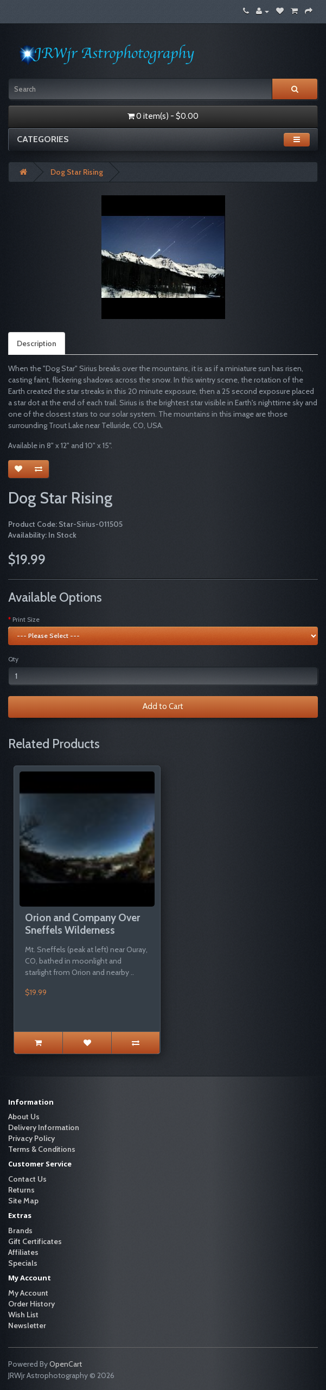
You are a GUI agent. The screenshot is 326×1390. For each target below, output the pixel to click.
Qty (13, 659)
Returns (21, 1190)
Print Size (26, 619)
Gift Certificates (35, 1241)
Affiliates (23, 1252)
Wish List (23, 1314)
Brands (20, 1230)
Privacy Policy (31, 1138)
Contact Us (27, 1179)
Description (36, 343)
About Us (24, 1116)
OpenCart (65, 1364)
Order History (31, 1304)
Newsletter (27, 1325)
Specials (22, 1263)
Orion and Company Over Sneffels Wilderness (82, 923)
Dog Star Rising (76, 172)
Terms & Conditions (41, 1149)
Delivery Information (43, 1127)
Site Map (23, 1201)
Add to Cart (163, 706)
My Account (28, 1293)
